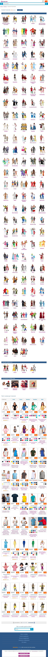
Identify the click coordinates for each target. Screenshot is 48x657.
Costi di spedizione (24, 636)
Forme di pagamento (24, 638)
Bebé (42, 399)
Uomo (13, 399)
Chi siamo (24, 642)
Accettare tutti (24, 653)
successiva (31, 622)
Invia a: (43, 1)
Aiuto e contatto (24, 634)
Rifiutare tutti (24, 655)
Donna (21, 399)
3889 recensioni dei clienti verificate (28, 647)
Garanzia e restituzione (24, 640)
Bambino (28, 399)
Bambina (35, 399)
